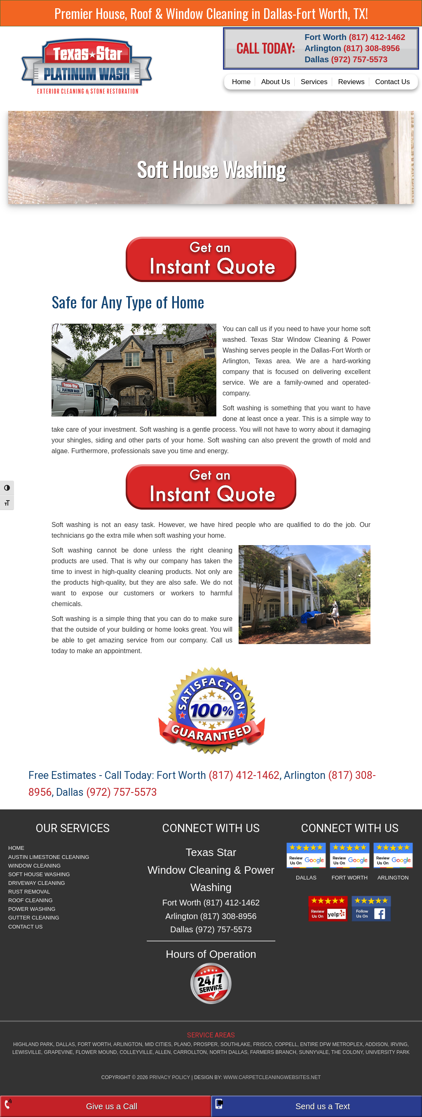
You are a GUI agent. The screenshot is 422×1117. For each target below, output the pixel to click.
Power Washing (31, 909)
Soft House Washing (39, 874)
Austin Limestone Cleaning (48, 857)
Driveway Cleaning (36, 883)
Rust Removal (29, 892)
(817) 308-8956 (372, 48)
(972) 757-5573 (359, 59)
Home (16, 848)
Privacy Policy (169, 1077)
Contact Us (25, 927)
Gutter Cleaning (33, 918)
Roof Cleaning (30, 900)
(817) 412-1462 (377, 37)
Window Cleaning (34, 866)
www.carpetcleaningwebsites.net (272, 1077)
